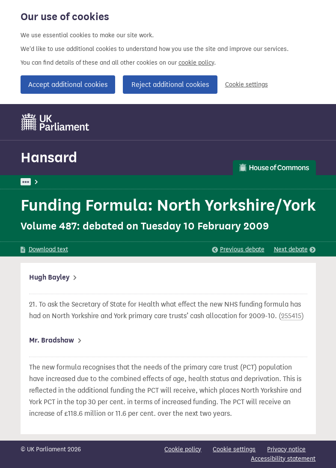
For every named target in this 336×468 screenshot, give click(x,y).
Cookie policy (182, 449)
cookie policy (196, 62)
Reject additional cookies (170, 84)
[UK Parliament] (55, 122)
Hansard (49, 157)
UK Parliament (40, 181)
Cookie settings (246, 84)
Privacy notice (286, 449)
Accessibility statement (283, 458)
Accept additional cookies (67, 84)
